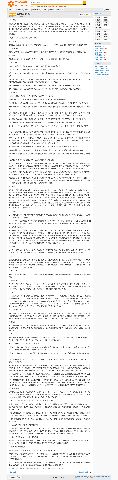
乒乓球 (98, 17)
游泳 (98, 36)
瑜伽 (105, 39)
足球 (105, 22)
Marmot (61, 6)
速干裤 (45, 6)
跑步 (105, 31)
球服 (105, 25)
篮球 (98, 22)
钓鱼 (105, 36)
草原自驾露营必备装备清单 (102, 70)
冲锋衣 (38, 6)
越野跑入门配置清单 (100, 72)
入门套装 (44, 9)
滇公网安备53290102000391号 (100, 477)
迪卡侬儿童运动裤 (100, 57)
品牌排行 (27, 9)
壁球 (98, 20)
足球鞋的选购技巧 (84, 472)
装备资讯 (98, 63)
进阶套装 (52, 9)
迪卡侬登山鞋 (55, 6)
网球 (105, 20)
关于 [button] (20, 477)
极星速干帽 (98, 50)
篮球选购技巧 (14, 472)
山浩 (65, 6)
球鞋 (98, 25)
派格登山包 (98, 54)
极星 (42, 6)
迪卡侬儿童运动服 (100, 48)
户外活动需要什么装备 (101, 67)
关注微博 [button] (13, 477)
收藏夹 (107, 9)
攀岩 (98, 31)
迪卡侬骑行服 (98, 56)
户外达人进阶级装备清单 (101, 68)
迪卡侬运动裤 (98, 52)
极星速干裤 (98, 46)
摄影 (105, 34)
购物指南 (35, 9)
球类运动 (98, 14)
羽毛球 (106, 17)
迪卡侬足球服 (98, 59)
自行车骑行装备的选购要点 (102, 74)
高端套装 (60, 9)
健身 (98, 39)
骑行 (98, 34)
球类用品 (98, 27)
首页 (11, 9)
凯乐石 (49, 6)
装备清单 (18, 9)
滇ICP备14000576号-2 (82, 477)
